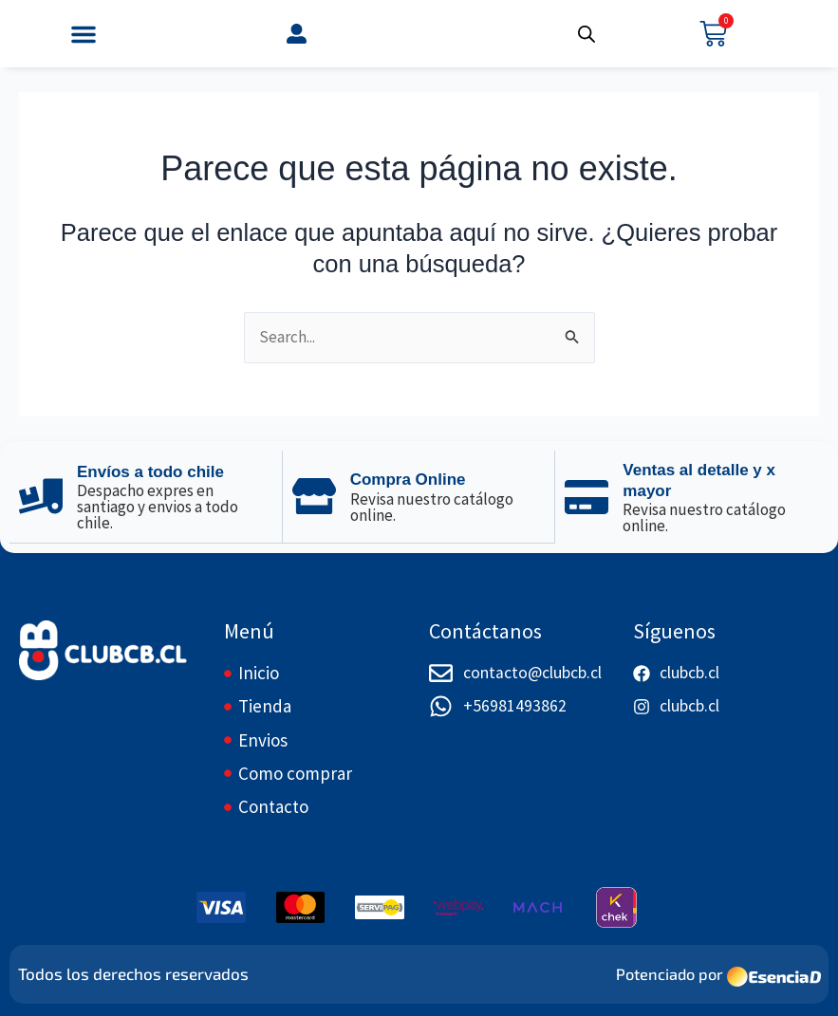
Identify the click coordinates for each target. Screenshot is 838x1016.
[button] (83, 34)
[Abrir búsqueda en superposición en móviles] (586, 34)
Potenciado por (667, 973)
